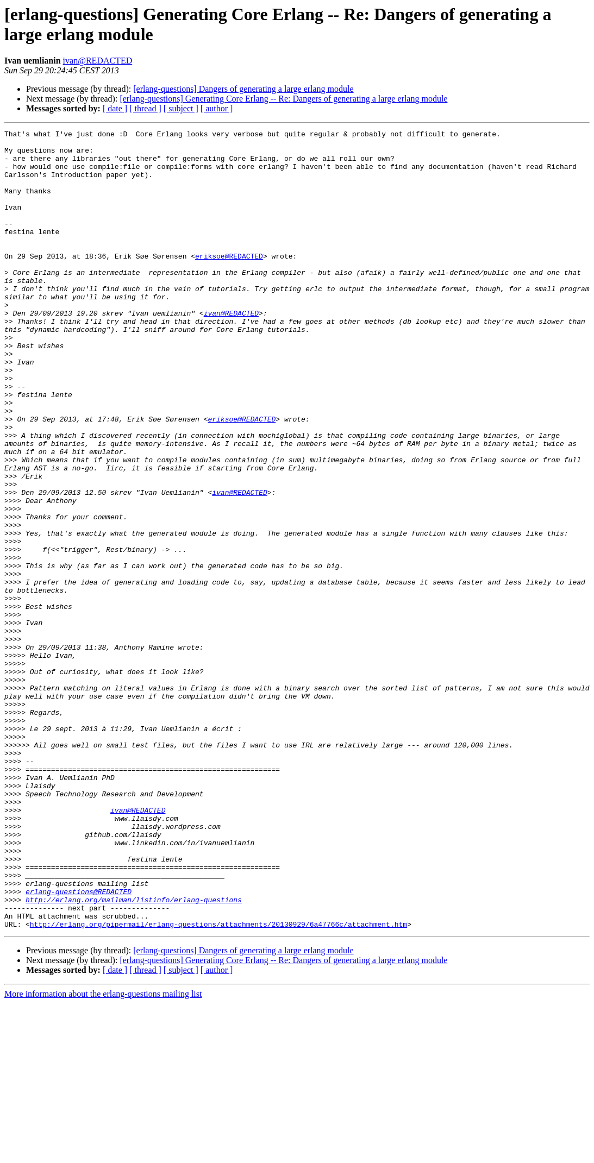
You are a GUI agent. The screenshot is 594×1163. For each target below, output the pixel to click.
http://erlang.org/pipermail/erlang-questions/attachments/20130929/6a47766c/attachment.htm (218, 1084)
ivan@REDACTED (98, 60)
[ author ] (217, 108)
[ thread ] (145, 108)
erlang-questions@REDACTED (79, 1044)
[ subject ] (181, 108)
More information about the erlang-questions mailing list (103, 1153)
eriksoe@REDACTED (229, 282)
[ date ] (115, 108)
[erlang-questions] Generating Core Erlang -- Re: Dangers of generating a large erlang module (283, 98)
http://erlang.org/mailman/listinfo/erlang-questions (134, 1054)
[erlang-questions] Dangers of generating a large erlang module (243, 88)
